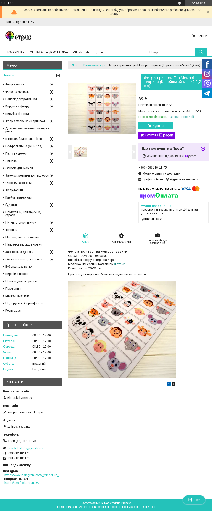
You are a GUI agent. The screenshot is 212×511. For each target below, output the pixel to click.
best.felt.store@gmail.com (25, 448)
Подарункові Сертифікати (24, 303)
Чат (194, 500)
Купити (158, 126)
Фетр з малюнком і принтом (25, 121)
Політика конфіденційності (138, 506)
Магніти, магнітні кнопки (22, 237)
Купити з (159, 135)
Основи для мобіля (19, 168)
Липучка (11, 160)
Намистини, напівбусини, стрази (23, 213)
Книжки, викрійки (17, 296)
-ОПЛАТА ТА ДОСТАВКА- (48, 52)
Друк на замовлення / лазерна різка (27, 130)
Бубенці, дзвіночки (18, 266)
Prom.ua (126, 503)
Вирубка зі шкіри (17, 113)
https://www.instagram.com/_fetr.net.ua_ (31, 475)
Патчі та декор (16, 153)
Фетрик (119, 264)
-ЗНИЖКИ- (81, 52)
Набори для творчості (21, 281)
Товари (8, 75)
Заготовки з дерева (19, 252)
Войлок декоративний (21, 99)
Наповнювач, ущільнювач (23, 244)
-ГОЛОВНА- (14, 52)
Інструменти (14, 190)
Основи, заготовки (18, 183)
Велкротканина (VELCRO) (23, 146)
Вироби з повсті (16, 274)
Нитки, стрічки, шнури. (21, 222)
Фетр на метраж (17, 91)
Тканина (11, 230)
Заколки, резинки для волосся (27, 175)
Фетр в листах (15, 84)
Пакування (13, 288)
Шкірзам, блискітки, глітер (23, 138)
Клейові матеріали (18, 197)
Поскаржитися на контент (104, 506)
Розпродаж (13, 310)
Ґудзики (11, 205)
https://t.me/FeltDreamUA (21, 482)
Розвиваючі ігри (94, 65)
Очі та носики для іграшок (24, 259)
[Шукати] (201, 52)
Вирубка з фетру (17, 106)
